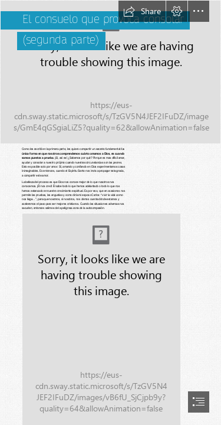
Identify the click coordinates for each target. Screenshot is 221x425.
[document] (110, 212)
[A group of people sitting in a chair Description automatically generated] (110, 72)
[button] (142, 11)
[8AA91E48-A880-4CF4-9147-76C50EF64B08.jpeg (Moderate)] (101, 319)
